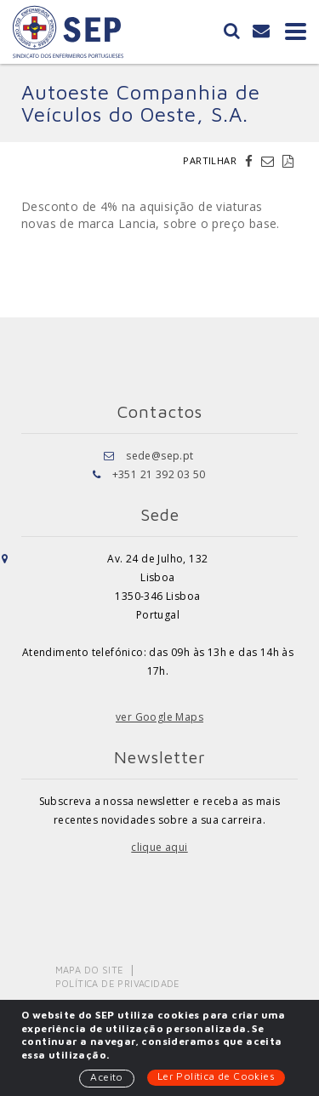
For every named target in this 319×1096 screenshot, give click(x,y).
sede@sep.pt (159, 455)
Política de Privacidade (117, 983)
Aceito (106, 1076)
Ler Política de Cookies (216, 1076)
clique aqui (159, 847)
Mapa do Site (89, 969)
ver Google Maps (159, 717)
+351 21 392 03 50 (159, 474)
